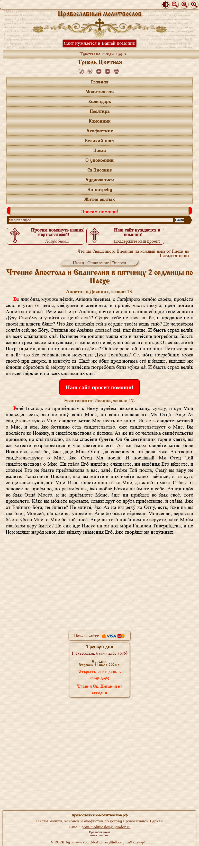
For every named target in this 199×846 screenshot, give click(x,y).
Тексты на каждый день (103, 54)
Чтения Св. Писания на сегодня (99, 690)
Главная (99, 81)
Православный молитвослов (100, 14)
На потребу (99, 189)
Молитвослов (99, 91)
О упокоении (99, 160)
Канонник (99, 120)
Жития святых (99, 199)
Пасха (99, 150)
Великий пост (99, 140)
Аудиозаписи (99, 179)
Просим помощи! (99, 211)
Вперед (119, 262)
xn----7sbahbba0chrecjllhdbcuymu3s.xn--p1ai (110, 842)
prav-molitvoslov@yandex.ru (106, 827)
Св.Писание (99, 169)
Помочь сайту (99, 636)
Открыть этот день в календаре (99, 675)
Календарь (99, 101)
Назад (78, 262)
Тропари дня (99, 650)
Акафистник (99, 130)
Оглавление (98, 262)
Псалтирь (100, 111)
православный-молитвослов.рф (100, 815)
